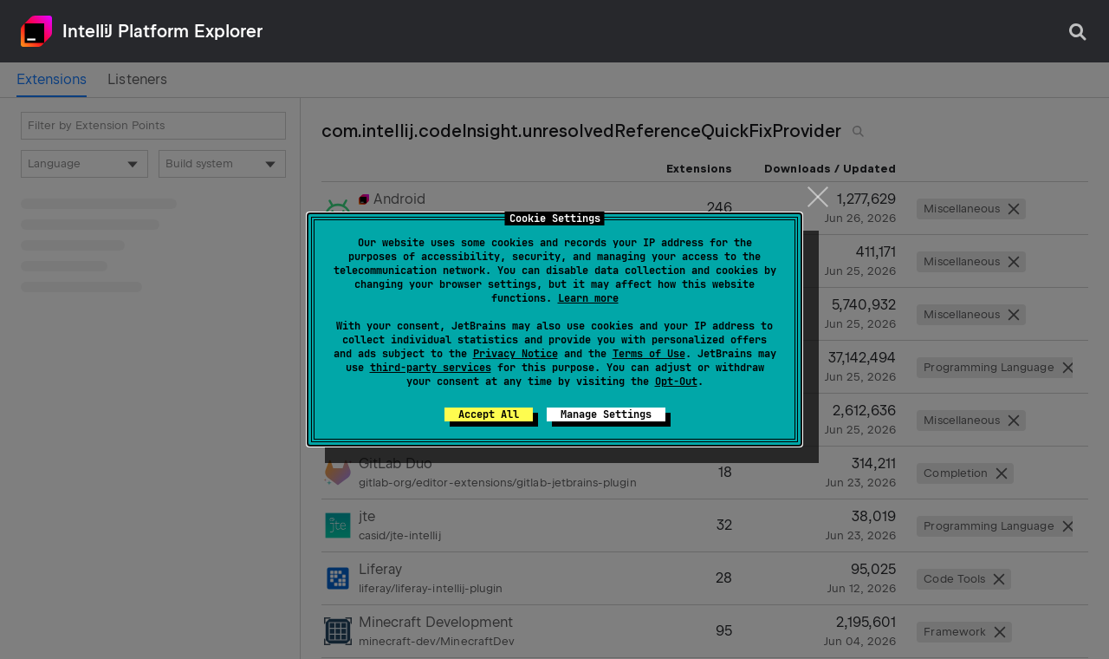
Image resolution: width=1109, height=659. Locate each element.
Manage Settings (606, 414)
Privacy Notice (515, 354)
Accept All (488, 414)
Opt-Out (676, 381)
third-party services (430, 368)
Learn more (588, 298)
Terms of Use (649, 354)
